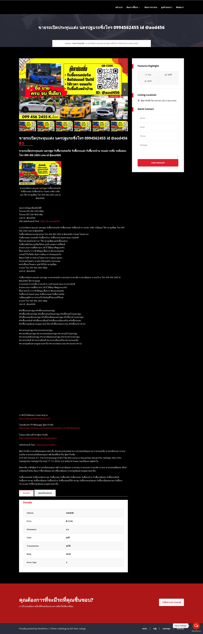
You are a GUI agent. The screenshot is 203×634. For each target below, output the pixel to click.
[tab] (26, 493)
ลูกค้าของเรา (166, 7)
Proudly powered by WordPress (33, 628)
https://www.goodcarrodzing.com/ (34, 418)
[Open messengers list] (196, 625)
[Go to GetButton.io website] (196, 631)
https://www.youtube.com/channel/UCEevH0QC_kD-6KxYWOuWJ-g (49, 428)
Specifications (45, 493)
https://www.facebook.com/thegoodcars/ (38, 438)
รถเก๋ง (68, 554)
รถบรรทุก (166, 628)
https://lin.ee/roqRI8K (50, 221)
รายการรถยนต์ (78, 43)
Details (26, 493)
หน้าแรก (119, 7)
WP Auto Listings (78, 628)
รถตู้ (154, 628)
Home (67, 43)
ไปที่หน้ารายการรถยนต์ (171, 602)
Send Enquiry (158, 162)
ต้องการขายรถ (150, 7)
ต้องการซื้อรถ (132, 7)
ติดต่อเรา (180, 7)
